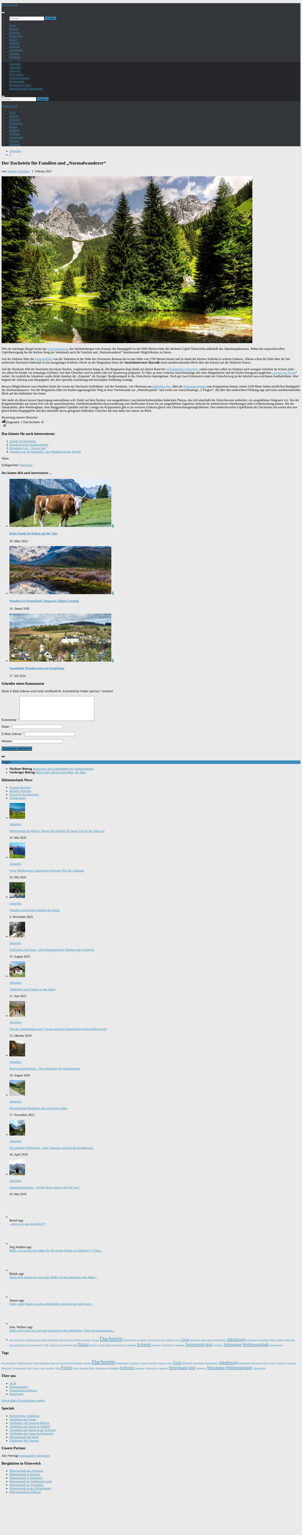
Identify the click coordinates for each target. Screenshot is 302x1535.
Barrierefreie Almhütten (24, 1420)
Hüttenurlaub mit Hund (24, 1441)
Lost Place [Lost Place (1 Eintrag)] (280, 1345)
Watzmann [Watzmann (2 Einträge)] (233, 1349)
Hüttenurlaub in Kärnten (24, 1479)
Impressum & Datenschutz (26, 88)
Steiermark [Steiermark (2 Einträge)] (194, 1349)
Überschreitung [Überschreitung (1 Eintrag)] (276, 1350)
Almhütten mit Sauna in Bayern (29, 1427)
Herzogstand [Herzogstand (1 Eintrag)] (206, 1345)
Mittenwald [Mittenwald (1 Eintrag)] (290, 1345)
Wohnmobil (16, 81)
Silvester (14, 71)
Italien (13, 39)
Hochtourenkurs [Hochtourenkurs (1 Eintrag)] (219, 1345)
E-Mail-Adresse (13, 738)
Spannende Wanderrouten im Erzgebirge (36, 668)
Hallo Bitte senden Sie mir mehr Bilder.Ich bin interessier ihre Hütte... (53, 1282)
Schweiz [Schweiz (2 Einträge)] (144, 1349)
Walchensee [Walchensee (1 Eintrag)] (218, 1350)
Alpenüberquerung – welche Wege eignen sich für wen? (44, 1192)
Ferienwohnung (19, 78)
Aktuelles (15, 67)
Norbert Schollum (18, 171)
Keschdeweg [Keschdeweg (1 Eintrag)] (264, 1345)
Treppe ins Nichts (285, 372)
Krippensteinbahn (194, 386)
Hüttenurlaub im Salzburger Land (30, 1486)
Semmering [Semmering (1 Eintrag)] (157, 1350)
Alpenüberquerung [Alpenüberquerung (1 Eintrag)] (33, 1345)
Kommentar (10, 724)
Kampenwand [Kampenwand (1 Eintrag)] (252, 1345)
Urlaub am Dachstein (22, 441)
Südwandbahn (44, 359)
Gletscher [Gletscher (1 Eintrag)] (170, 1345)
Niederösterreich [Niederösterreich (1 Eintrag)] (36, 1350)
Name (6, 731)
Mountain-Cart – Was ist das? (28, 448)
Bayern (13, 29)
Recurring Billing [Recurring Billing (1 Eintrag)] (104, 1350)
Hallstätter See (161, 386)
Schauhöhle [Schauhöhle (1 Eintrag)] (131, 1350)
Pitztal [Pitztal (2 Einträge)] (83, 1349)
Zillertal (14, 46)
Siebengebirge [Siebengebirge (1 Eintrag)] (168, 1350)
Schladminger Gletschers (182, 369)
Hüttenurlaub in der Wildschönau (30, 1493)
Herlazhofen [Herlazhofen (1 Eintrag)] (195, 1345)
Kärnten (14, 53)
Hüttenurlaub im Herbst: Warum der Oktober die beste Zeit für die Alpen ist (56, 835)
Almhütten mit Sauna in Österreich (31, 1438)
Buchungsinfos (18, 1391)
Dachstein (26, 465)
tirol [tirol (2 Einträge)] (208, 1349)
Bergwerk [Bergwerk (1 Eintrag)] (63, 1345)
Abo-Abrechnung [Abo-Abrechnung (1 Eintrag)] (16, 1345)
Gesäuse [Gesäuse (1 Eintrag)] (151, 1345)
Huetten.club (10, 4)
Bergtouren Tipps (20, 85)
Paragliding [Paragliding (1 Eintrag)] (67, 1350)
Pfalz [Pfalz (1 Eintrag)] (75, 1350)
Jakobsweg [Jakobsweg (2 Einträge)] (236, 1344)
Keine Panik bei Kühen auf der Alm (33, 533)
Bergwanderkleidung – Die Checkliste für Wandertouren (44, 1073)
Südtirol (14, 43)
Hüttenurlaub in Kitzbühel (25, 1482)
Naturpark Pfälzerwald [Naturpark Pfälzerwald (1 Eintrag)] (18, 1350)
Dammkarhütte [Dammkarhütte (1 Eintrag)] (129, 1345)
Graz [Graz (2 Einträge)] (185, 1344)
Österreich (16, 36)
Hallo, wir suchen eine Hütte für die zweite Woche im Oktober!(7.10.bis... (55, 1255)
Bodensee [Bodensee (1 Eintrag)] (87, 1345)
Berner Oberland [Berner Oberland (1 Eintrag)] (75, 1345)
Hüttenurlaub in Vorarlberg (26, 1489)
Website (7, 745)
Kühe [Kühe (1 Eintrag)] (272, 1345)
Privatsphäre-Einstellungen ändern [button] (23, 1405)
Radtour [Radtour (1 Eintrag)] (92, 1350)
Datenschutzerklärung (23, 1395)
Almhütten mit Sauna (22, 1424)
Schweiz (14, 32)
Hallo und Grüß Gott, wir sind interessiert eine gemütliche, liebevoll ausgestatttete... (62, 1335)
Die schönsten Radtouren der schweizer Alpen (38, 1113)
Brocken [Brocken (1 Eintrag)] (95, 1345)
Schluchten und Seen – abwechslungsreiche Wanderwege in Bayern (51, 954)
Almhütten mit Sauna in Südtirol (29, 1431)
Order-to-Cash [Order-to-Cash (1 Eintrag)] (55, 1350)
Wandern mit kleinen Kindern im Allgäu (34, 915)
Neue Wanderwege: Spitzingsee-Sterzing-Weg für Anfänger (46, 875)
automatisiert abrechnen (34, 1460)
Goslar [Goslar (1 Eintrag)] (177, 1345)
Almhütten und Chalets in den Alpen (32, 994)
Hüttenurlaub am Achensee (26, 1475)
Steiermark (16, 50)
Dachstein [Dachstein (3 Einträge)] (111, 1343)
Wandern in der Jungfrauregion (28, 444)
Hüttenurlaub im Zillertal (25, 1496)
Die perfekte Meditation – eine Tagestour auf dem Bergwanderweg (51, 1152)
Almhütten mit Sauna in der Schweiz (32, 1434)
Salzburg (15, 57)
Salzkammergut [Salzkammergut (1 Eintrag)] (119, 1350)
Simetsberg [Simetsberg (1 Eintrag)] (180, 1350)
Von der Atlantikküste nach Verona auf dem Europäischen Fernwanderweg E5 (58, 1033)
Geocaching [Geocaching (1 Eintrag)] (142, 1345)
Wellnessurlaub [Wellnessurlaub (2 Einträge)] (256, 1349)
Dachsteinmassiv (58, 348)
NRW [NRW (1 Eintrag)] (46, 1350)
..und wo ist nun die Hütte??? (27, 1228)
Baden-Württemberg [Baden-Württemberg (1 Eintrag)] (49, 1345)
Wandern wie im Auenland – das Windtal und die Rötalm (45, 451)
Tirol (12, 25)
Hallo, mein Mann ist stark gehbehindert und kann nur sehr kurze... (51, 1308)
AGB (12, 1388)
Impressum (16, 1398)
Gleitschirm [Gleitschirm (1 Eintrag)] (160, 1345)
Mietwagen (16, 74)
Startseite (15, 63)
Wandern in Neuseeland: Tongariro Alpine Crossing (44, 601)
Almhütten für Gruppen (24, 1445)
